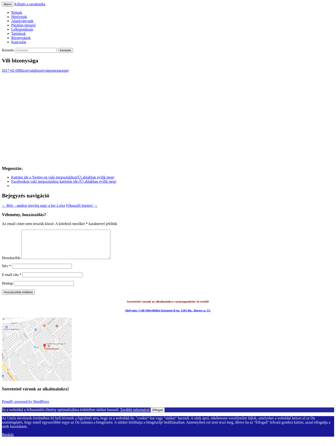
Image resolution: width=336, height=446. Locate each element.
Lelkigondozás (22, 29)
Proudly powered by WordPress (25, 407)
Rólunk (16, 12)
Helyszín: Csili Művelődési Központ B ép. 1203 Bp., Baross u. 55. (168, 316)
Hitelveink (19, 17)
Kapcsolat (18, 42)
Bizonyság (27, 70)
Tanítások (18, 34)
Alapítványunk (22, 21)
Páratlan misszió (23, 25)
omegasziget (59, 70)
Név (6, 272)
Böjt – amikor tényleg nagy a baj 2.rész (33, 205)
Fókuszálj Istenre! (82, 205)
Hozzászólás (11, 263)
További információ (135, 415)
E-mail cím (11, 280)
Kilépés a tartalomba (29, 4)
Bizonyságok (21, 38)
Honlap (7, 289)
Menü (7, 4)
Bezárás (8, 440)
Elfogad (157, 415)
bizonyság (42, 70)
